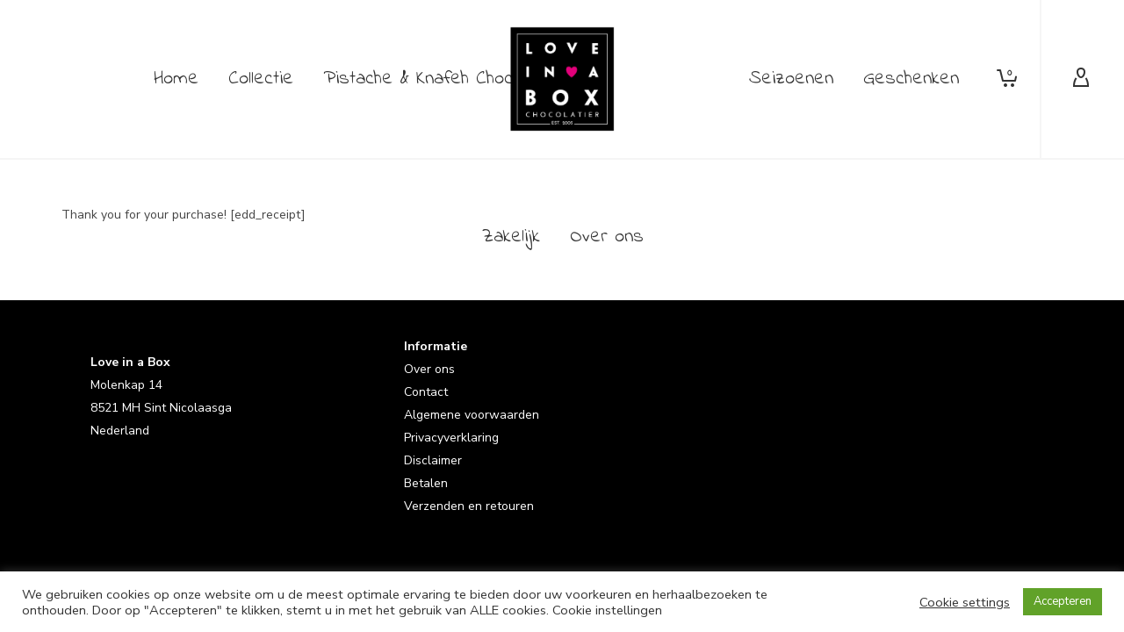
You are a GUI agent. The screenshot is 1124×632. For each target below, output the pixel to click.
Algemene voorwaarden (471, 414)
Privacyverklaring (451, 437)
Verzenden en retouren (469, 506)
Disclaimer (433, 460)
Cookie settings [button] (964, 602)
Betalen (426, 483)
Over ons (429, 369)
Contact (426, 392)
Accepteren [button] (1063, 601)
